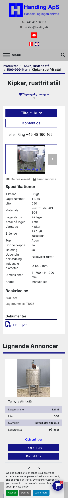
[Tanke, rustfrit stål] (36, 66)
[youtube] (34, 35)
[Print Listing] (44, 179)
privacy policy (20, 486)
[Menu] (6, 55)
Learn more (41, 492)
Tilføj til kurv (31, 113)
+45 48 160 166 (36, 22)
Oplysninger (33, 439)
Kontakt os (31, 123)
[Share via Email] (18, 179)
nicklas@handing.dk (36, 27)
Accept (12, 492)
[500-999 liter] (17, 69)
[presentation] (29, 468)
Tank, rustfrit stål (20, 401)
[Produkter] (10, 66)
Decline (25, 492)
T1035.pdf (16, 325)
